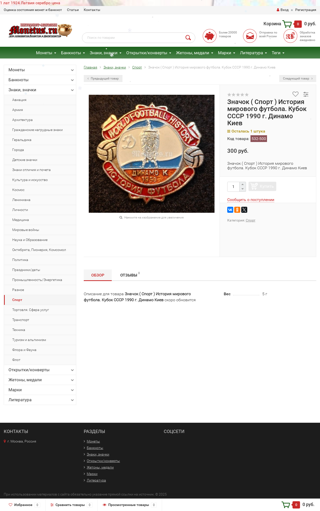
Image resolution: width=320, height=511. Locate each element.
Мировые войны (25, 230)
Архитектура (22, 120)
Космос (18, 190)
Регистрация (305, 10)
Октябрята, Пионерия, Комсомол (39, 250)
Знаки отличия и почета (31, 170)
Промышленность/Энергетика (37, 280)
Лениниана (21, 200)
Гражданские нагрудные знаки (37, 130)
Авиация (19, 100)
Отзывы (130, 274)
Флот (16, 360)
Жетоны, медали (192, 52)
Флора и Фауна (24, 350)
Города (18, 150)
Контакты (92, 10)
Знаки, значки (104, 52)
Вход (282, 10)
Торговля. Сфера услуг (30, 310)
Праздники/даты (26, 270)
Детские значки (24, 160)
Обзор (97, 275)
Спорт (17, 300)
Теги (276, 52)
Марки (224, 52)
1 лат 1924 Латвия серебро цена (30, 2)
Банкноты (71, 52)
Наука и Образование (30, 240)
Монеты (44, 52)
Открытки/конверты (146, 52)
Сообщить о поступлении (250, 199)
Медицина (20, 220)
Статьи (73, 10)
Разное (18, 290)
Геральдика (22, 140)
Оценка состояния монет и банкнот (33, 10)
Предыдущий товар (103, 78)
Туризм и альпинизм (29, 340)
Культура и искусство (30, 180)
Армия (17, 110)
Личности (20, 210)
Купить (267, 186)
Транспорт (20, 320)
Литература (251, 52)
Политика (20, 260)
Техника (18, 330)
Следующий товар (297, 78)
